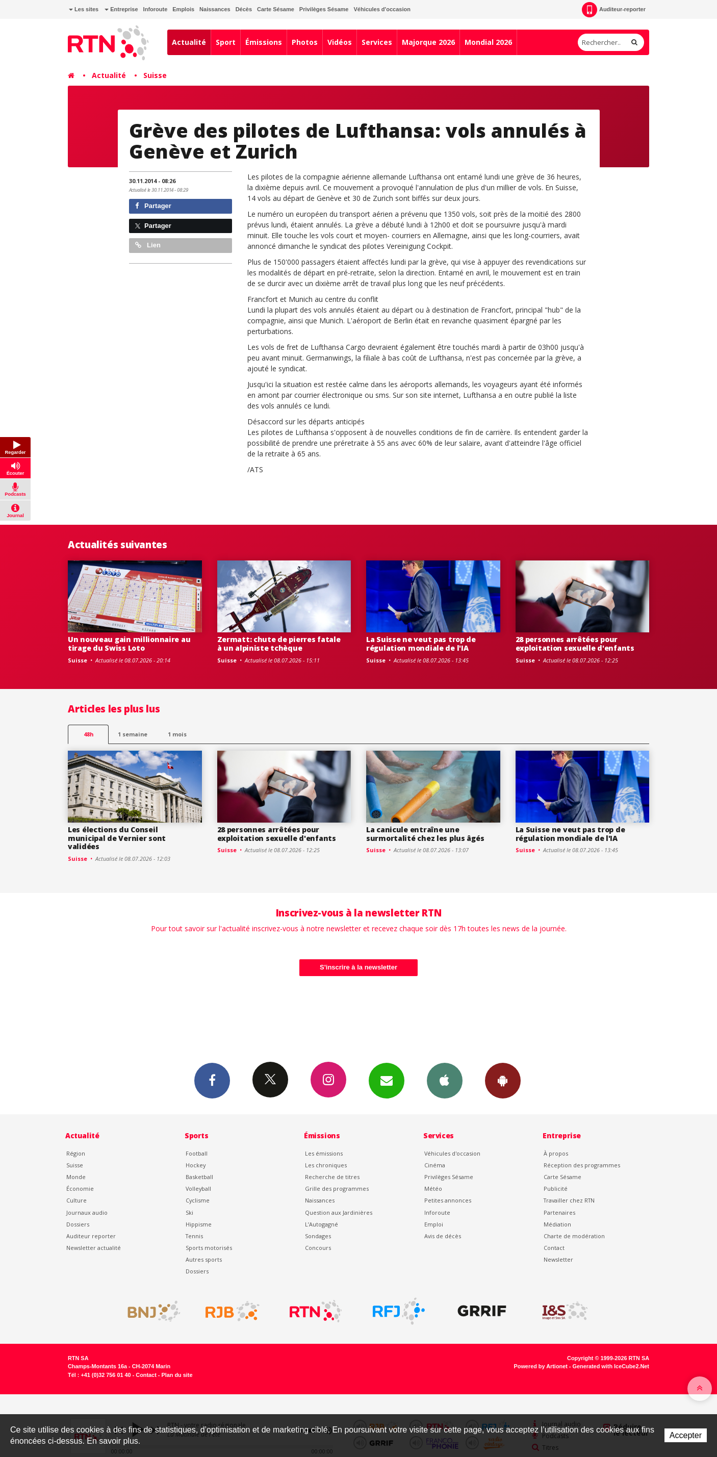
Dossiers (77, 1224)
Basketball (199, 1176)
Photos (305, 42)
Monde (76, 1176)
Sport (226, 42)
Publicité (556, 1188)
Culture (76, 1200)
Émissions (263, 42)
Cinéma (434, 1165)
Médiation (557, 1224)
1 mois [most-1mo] (177, 734)
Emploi (433, 1224)
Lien (148, 245)
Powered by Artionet (541, 1366)
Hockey (196, 1165)
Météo (433, 1188)
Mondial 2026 (488, 42)
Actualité (189, 42)
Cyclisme (198, 1200)
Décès (244, 9)
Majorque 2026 (428, 42)
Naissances (215, 9)
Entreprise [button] (121, 9)
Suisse (155, 75)
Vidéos (339, 42)
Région (75, 1153)
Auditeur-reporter (614, 9)
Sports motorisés (209, 1247)
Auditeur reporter (91, 1236)
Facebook (212, 1080)
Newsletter (558, 1259)
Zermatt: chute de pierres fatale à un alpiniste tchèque (279, 643)
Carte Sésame (275, 9)
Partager (153, 206)
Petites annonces (447, 1200)
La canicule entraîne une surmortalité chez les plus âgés (425, 834)
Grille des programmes (337, 1188)
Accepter (686, 1435)
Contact (554, 1247)
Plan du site (176, 1375)
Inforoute (155, 9)
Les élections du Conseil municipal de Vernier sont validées (117, 838)
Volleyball (198, 1188)
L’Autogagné (321, 1224)
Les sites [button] (83, 9)
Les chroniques (326, 1165)
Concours (318, 1247)
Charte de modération (574, 1236)
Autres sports (204, 1259)
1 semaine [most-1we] (132, 734)
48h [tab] (88, 734)
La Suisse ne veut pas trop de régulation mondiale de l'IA (421, 643)
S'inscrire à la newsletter (358, 967)
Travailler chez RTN (569, 1200)
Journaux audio (87, 1212)
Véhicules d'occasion (381, 9)
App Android (503, 1080)
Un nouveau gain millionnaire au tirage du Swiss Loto (129, 643)
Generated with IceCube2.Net (611, 1366)
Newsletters (386, 1080)
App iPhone (445, 1080)
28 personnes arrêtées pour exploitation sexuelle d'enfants (575, 643)
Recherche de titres (332, 1176)
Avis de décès (442, 1236)
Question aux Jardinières (338, 1212)
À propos (556, 1153)
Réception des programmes (582, 1165)
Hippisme (199, 1224)
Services (377, 42)
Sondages (318, 1236)
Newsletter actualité (93, 1247)
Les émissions (324, 1153)
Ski (189, 1212)
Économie (80, 1188)
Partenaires (559, 1212)
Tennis (194, 1236)
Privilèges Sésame (324, 9)
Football (197, 1153)
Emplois (183, 9)
